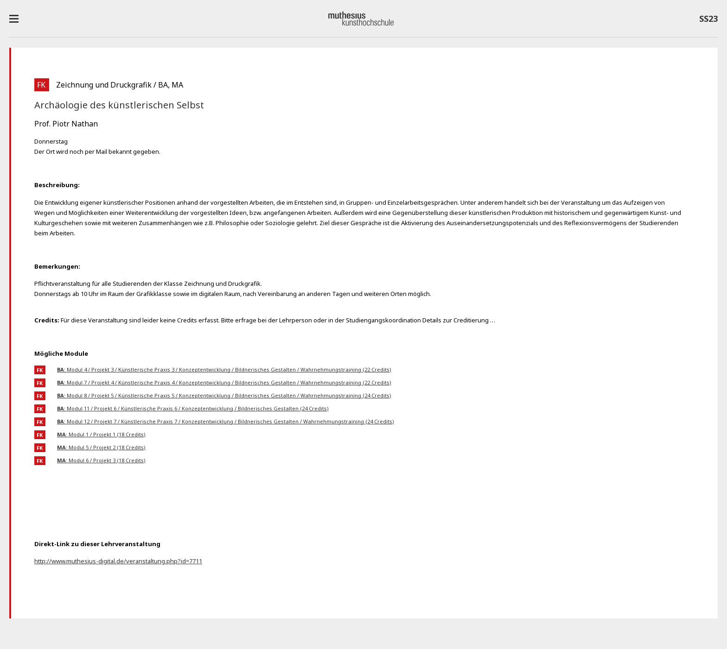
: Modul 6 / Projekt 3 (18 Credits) (101, 460)
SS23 (708, 20)
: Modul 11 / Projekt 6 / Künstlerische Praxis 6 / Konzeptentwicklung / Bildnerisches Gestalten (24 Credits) (193, 408)
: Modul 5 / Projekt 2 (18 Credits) (101, 447)
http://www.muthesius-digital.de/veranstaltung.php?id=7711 (118, 561)
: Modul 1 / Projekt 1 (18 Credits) (101, 434)
